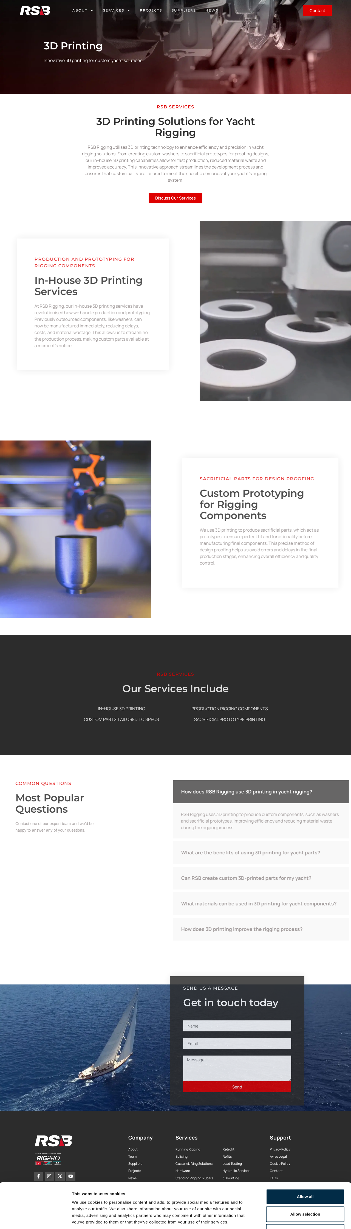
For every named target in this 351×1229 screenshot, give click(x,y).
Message (193, 1052)
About (83, 10)
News (211, 10)
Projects (151, 10)
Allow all (305, 1157)
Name (189, 1017)
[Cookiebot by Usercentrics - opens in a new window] (36, 1218)
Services (116, 10)
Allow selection (305, 1175)
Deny (305, 1193)
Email (188, 1035)
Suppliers (184, 10)
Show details (288, 1218)
